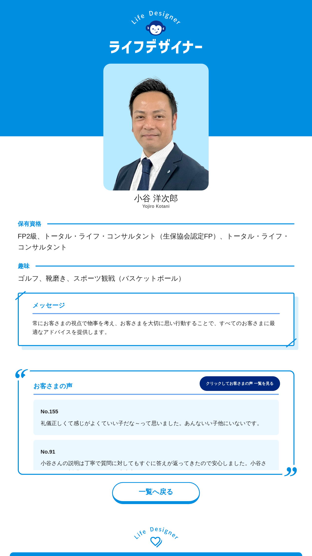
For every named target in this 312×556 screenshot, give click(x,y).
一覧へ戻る (156, 492)
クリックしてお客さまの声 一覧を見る (239, 383)
